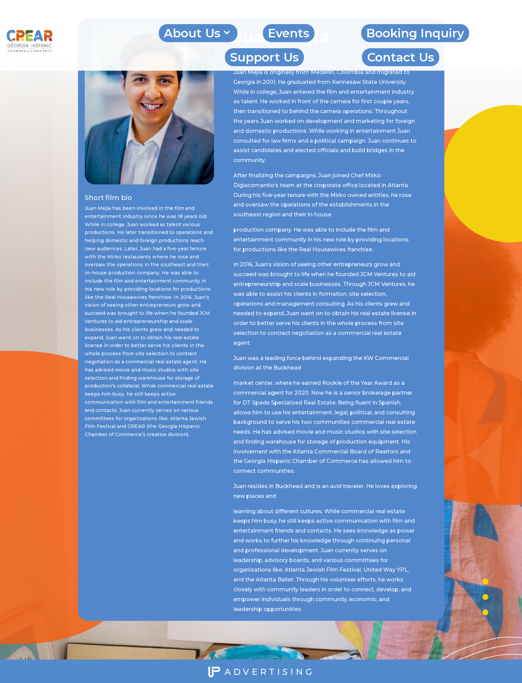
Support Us (264, 57)
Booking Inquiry (415, 33)
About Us (192, 33)
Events (288, 33)
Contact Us (400, 57)
